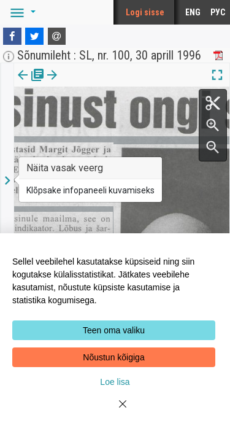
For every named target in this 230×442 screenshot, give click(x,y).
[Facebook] (12, 36)
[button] (21, 12)
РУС (217, 12)
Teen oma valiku (114, 330)
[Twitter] (34, 36)
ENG (193, 12)
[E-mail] (57, 36)
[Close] (115, 411)
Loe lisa (114, 382)
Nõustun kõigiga (113, 357)
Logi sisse (145, 12)
